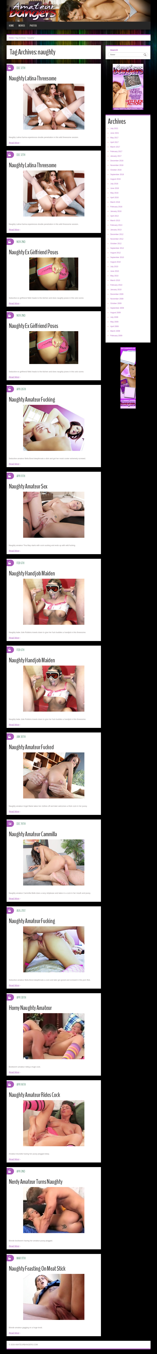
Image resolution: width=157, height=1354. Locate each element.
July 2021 (114, 128)
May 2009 (114, 322)
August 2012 (115, 253)
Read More (14, 142)
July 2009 (114, 317)
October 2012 (115, 243)
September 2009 (117, 308)
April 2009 (114, 326)
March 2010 (115, 280)
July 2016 (114, 184)
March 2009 (115, 331)
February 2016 (116, 207)
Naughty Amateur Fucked (33, 747)
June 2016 (114, 188)
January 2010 (115, 290)
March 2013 (115, 220)
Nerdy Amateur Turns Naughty (38, 1181)
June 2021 (114, 133)
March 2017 (115, 147)
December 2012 (116, 234)
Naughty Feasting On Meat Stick (40, 1268)
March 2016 (115, 202)
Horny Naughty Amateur (32, 1007)
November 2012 (116, 239)
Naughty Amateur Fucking (34, 399)
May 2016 (114, 193)
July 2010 (114, 266)
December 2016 (116, 161)
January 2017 (115, 156)
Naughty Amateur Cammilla (35, 834)
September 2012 (117, 248)
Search (114, 50)
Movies (22, 25)
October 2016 (115, 170)
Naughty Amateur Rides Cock (37, 1094)
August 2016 (115, 179)
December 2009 (116, 294)
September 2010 (117, 257)
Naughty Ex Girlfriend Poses (36, 252)
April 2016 (114, 197)
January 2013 (115, 230)
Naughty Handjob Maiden (34, 573)
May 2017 (114, 138)
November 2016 (116, 165)
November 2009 (116, 299)
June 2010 (114, 271)
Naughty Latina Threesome (35, 78)
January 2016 (115, 211)
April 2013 (114, 216)
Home (11, 25)
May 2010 (114, 276)
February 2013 (116, 225)
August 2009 (115, 313)
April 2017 (114, 142)
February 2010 (116, 285)
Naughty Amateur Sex (30, 486)
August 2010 (115, 262)
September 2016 (117, 174)
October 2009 (115, 303)
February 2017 (116, 151)
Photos (33, 25)
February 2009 (116, 336)
